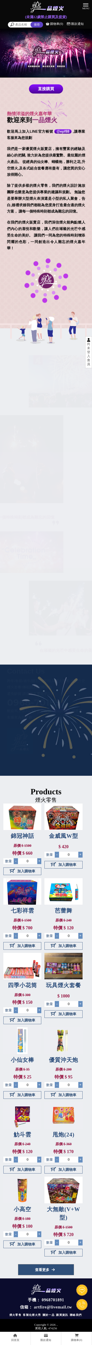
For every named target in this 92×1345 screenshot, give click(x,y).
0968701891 (53, 1300)
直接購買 (46, 89)
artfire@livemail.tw (53, 1307)
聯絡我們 (76, 1315)
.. (57, 1324)
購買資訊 (62, 1315)
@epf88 (63, 132)
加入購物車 (22, 871)
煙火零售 (15, 1315)
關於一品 (49, 1315)
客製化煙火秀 (32, 1315)
